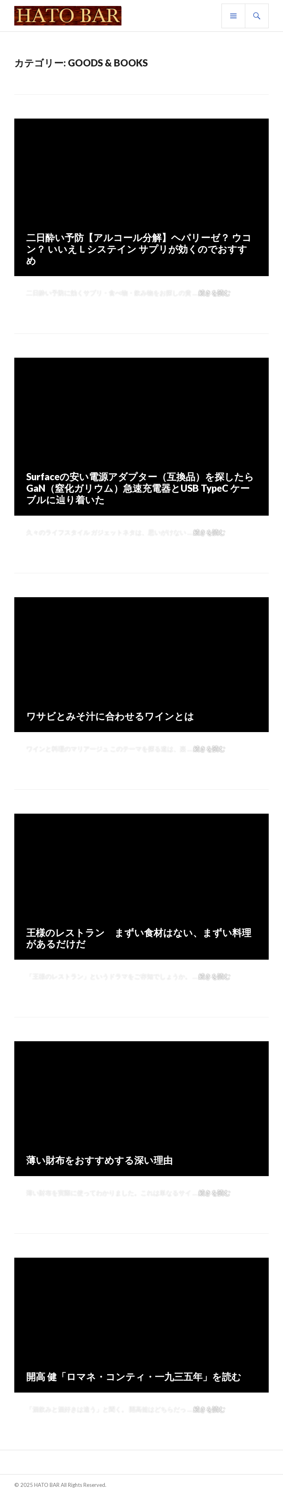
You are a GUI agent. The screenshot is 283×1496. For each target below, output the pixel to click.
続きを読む (214, 292)
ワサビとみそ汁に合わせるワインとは (110, 716)
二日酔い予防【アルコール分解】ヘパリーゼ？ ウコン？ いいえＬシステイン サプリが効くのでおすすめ (139, 249)
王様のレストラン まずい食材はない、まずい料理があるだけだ (138, 938)
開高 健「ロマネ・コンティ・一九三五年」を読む (133, 1376)
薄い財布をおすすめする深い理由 (99, 1160)
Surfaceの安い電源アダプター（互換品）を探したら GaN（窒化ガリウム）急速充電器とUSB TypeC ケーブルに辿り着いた (140, 488)
